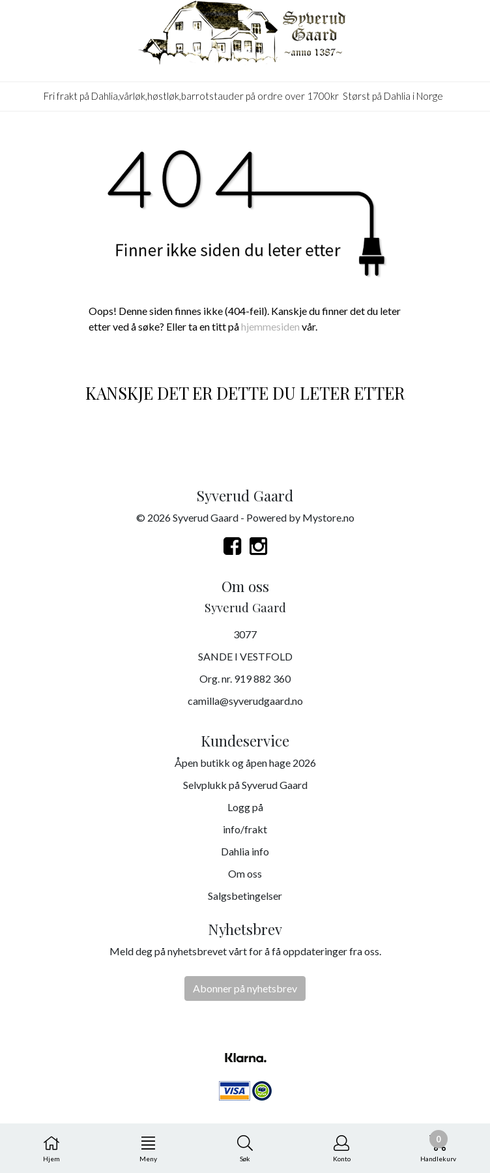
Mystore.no (328, 517)
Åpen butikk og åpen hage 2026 (245, 762)
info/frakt (245, 829)
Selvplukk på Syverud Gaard (245, 785)
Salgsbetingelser (245, 895)
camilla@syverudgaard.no (245, 700)
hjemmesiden (270, 326)
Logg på (245, 807)
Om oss (245, 873)
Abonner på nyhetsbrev (245, 988)
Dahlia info (245, 851)
